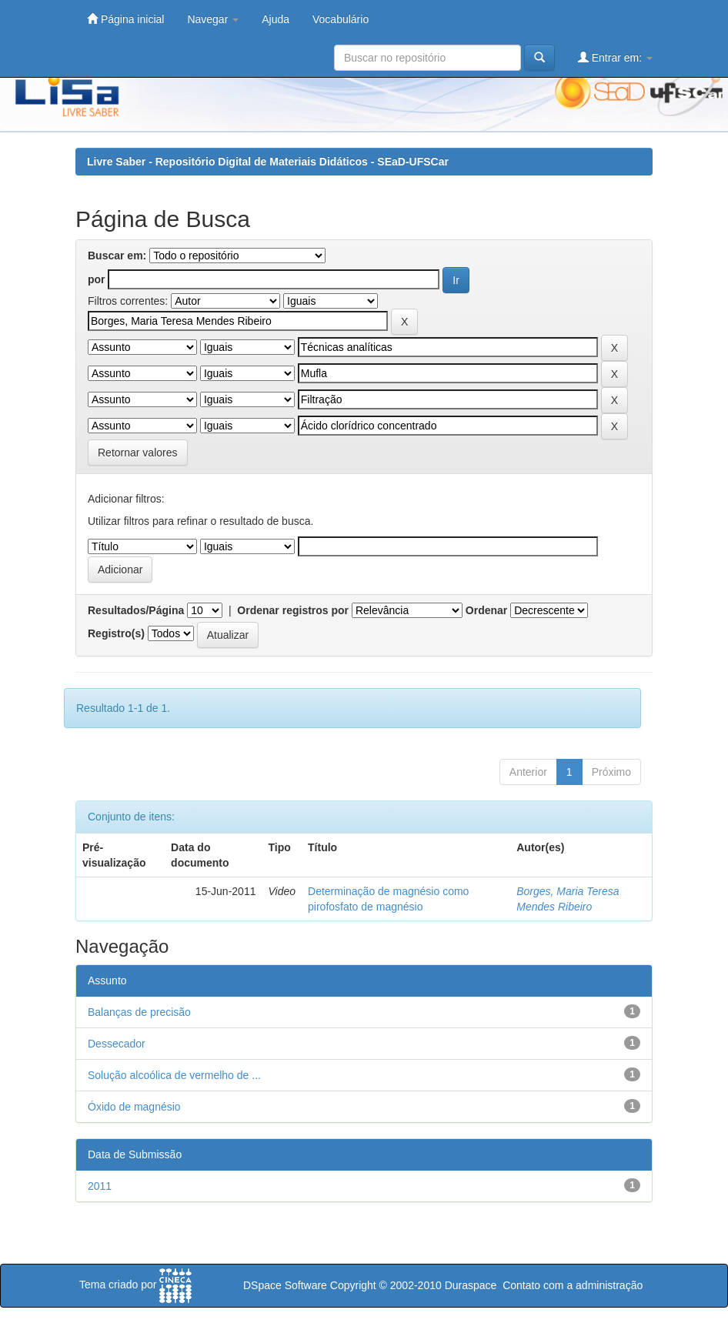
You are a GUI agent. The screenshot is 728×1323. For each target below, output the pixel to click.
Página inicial (125, 18)
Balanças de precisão (139, 1012)
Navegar (213, 19)
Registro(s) (116, 633)
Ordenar (486, 610)
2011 (100, 1186)
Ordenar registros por (293, 610)
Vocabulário (340, 19)
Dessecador (116, 1043)
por (96, 279)
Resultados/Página (136, 610)
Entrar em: (615, 57)
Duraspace (471, 1285)
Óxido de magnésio (134, 1107)
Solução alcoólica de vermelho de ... (174, 1075)
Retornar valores (138, 452)
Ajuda (275, 19)
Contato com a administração (573, 1285)
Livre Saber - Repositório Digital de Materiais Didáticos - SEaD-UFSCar (268, 161)
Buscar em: (117, 255)
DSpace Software (285, 1285)
